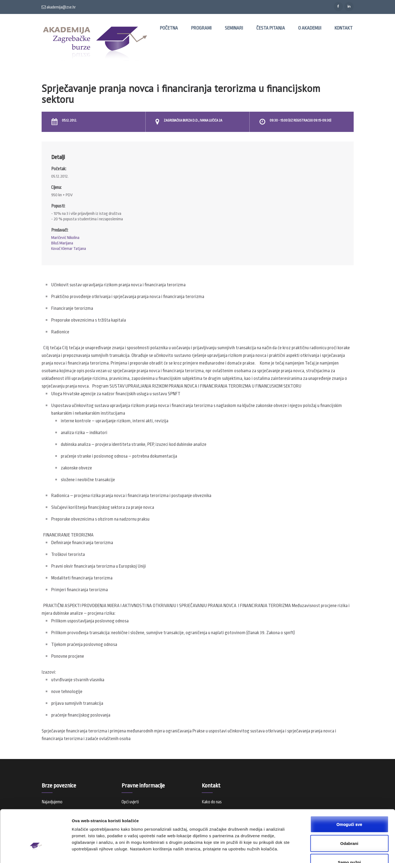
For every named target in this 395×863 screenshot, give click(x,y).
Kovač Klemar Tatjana (68, 248)
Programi (201, 28)
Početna (169, 28)
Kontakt (344, 28)
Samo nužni (349, 826)
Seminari (234, 28)
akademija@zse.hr (59, 7)
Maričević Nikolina (65, 237)
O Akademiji (309, 28)
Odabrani (349, 807)
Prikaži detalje (284, 852)
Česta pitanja (270, 28)
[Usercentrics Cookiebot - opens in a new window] (35, 852)
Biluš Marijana (62, 243)
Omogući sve (349, 788)
